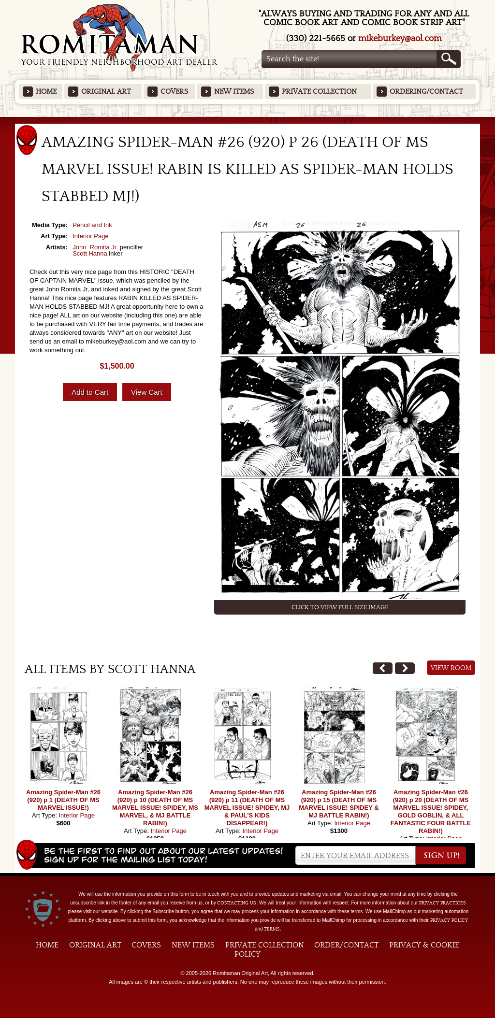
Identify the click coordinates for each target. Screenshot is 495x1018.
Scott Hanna (90, 253)
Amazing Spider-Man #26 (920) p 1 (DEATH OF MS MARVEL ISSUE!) (63, 800)
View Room (451, 668)
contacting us (236, 903)
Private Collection (319, 91)
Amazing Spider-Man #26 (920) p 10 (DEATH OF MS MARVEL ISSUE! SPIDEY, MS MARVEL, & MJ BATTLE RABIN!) (155, 808)
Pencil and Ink (92, 225)
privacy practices (442, 903)
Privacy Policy (449, 920)
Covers (174, 91)
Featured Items (248, 120)
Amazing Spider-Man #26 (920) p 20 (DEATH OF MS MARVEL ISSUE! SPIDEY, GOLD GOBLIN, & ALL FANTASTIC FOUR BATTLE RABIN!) (431, 811)
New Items (234, 91)
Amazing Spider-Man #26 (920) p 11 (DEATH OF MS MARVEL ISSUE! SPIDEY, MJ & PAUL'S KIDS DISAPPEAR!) (247, 808)
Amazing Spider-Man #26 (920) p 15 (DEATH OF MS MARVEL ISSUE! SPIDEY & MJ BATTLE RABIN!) (339, 804)
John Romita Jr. (95, 247)
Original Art (106, 91)
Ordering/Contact (426, 91)
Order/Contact (346, 945)
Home (46, 91)
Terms (272, 929)
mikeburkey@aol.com (400, 38)
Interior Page (90, 236)
